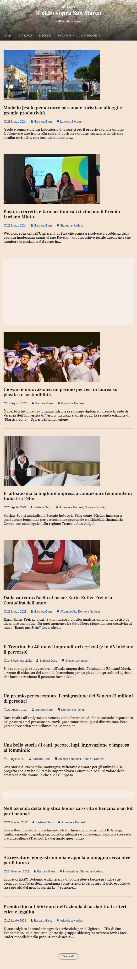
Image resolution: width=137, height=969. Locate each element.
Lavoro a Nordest (71, 121)
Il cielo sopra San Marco (68, 13)
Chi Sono (25, 35)
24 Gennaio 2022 (16, 871)
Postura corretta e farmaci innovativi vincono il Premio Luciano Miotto (62, 214)
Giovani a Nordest (72, 403)
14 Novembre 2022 (18, 660)
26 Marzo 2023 (15, 611)
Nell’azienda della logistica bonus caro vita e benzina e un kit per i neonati (68, 810)
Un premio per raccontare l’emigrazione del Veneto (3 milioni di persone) (68, 698)
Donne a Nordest (96, 507)
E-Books (45, 35)
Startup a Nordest (71, 225)
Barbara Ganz (72, 21)
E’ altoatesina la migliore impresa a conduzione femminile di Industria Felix (68, 495)
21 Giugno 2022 (16, 822)
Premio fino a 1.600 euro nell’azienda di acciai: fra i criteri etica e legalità (65, 909)
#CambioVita (68, 611)
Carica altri (68, 956)
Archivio (64, 35)
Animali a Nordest (69, 759)
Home (7, 35)
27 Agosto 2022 (15, 709)
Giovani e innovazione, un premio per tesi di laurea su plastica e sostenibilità (60, 392)
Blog (68, 6)
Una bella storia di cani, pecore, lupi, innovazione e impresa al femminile (66, 747)
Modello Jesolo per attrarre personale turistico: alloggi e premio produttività (63, 110)
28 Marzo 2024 (15, 121)
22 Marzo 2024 (15, 225)
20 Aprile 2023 (15, 507)
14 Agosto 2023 (15, 403)
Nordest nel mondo (73, 709)
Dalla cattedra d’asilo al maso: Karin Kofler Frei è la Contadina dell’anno (58, 600)
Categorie (89, 35)
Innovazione (71, 871)
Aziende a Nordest (71, 507)
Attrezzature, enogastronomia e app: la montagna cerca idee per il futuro (67, 860)
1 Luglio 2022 (14, 759)
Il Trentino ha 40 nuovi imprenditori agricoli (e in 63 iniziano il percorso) (68, 649)
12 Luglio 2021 (15, 920)
